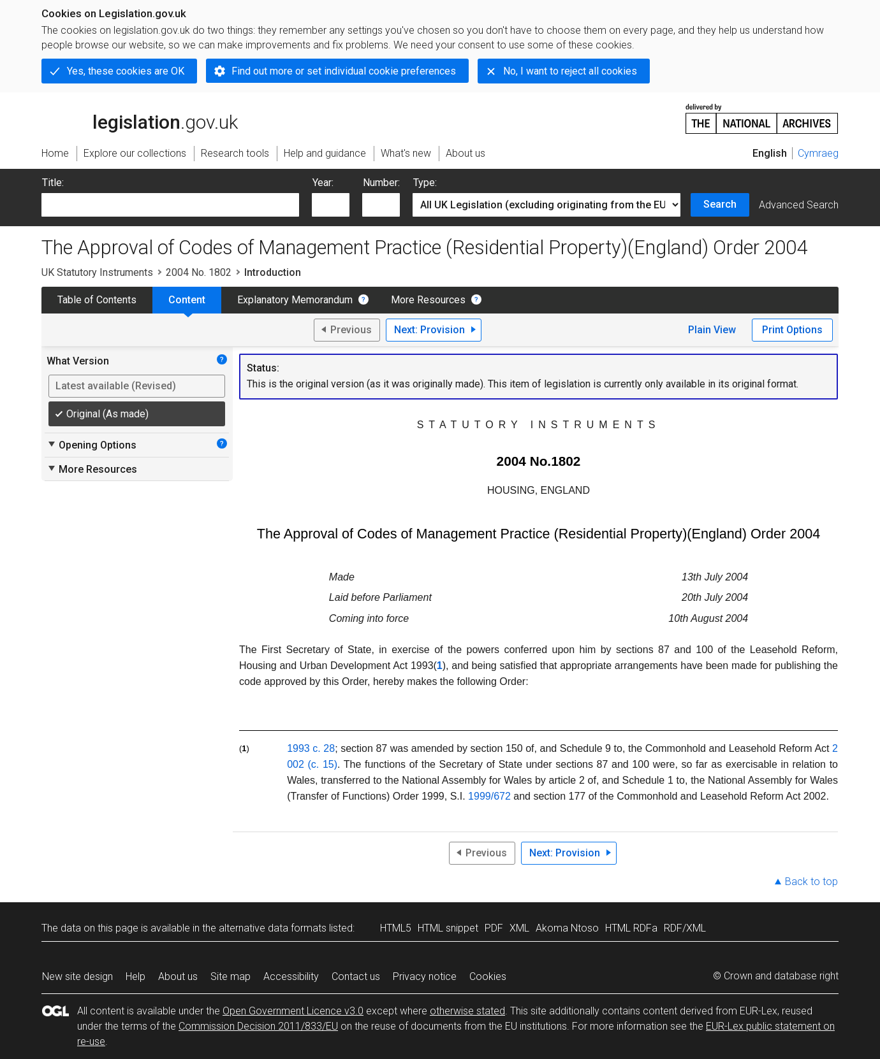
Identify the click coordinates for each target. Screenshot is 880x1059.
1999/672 (489, 796)
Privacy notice (425, 976)
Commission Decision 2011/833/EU (258, 1026)
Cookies (487, 976)
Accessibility (291, 976)
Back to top (811, 881)
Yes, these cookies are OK (125, 71)
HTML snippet (448, 928)
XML (519, 928)
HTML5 (395, 928)
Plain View (712, 330)
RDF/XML (685, 928)
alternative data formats (272, 928)
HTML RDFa (631, 928)
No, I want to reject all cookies (570, 71)
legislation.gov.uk (139, 117)
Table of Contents (96, 300)
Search (720, 204)
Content (186, 300)
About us (178, 976)
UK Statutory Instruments (97, 272)
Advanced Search (799, 205)
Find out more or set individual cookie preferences (343, 71)
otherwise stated (467, 1011)
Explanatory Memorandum (295, 300)
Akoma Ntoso (567, 928)
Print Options (792, 330)
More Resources (428, 300)
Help (135, 976)
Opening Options (91, 444)
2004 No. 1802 (198, 272)
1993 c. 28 (311, 748)
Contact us (356, 976)
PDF (494, 928)
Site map (230, 976)
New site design (77, 976)
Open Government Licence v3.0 (293, 1011)
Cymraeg (818, 153)
